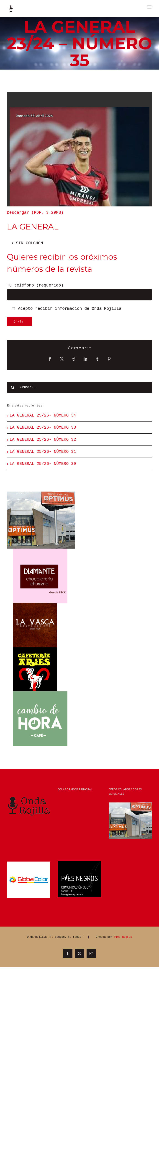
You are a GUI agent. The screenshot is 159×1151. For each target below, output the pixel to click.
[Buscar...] (79, 387)
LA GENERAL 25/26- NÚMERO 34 (43, 415)
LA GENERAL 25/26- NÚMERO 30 (43, 463)
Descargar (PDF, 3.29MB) (35, 212)
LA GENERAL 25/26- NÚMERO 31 (43, 451)
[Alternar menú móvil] (149, 7)
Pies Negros (123, 937)
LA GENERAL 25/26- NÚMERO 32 (43, 439)
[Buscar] (12, 387)
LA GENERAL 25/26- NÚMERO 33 (43, 427)
